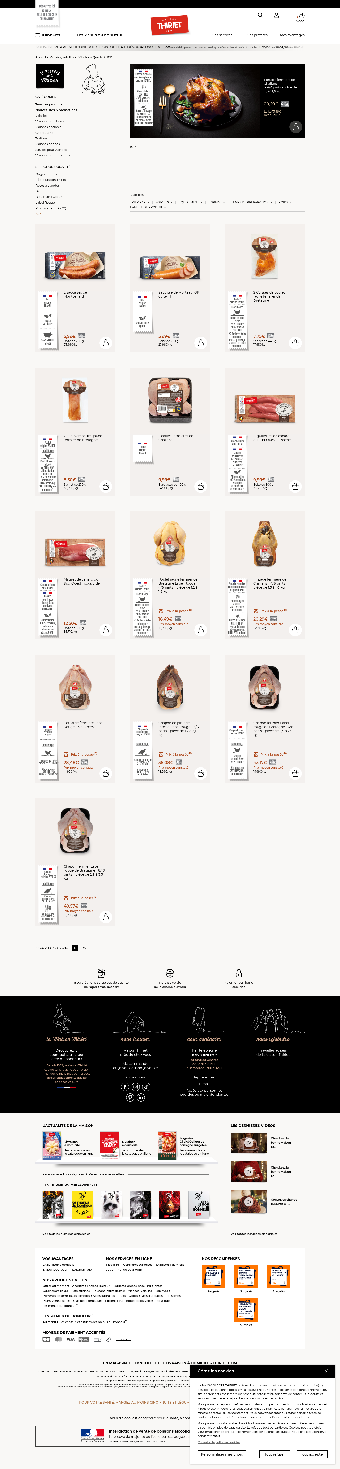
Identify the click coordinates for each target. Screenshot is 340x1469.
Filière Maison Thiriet (50, 180)
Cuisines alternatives (87, 1301)
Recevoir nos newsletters (106, 1174)
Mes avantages (292, 35)
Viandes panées (47, 144)
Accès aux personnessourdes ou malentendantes (204, 1093)
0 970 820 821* (204, 1055)
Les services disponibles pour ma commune (81, 1371)
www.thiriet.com (271, 1385)
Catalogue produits (153, 1371)
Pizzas (158, 1286)
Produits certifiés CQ (50, 208)
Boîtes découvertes (139, 1301)
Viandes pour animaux (52, 155)
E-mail (204, 1084)
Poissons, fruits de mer (109, 1291)
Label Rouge (45, 202)
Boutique (163, 1301)
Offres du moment (56, 1286)
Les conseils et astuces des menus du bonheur (94, 1322)
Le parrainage (82, 1269)
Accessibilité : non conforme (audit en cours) (124, 1376)
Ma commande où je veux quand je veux (135, 1066)
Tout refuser (275, 1454)
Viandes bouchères (50, 121)
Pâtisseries (173, 1296)
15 (75, 948)
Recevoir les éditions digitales (63, 1174)
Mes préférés (257, 35)
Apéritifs (78, 1286)
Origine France (46, 174)
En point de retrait (55, 1269)
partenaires (301, 1385)
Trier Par (138, 202)
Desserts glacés (152, 1296)
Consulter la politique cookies (219, 1442)
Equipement (189, 202)
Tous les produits (49, 104)
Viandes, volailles (62, 57)
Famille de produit (146, 207)
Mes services (222, 35)
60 (84, 948)
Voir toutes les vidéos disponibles (254, 1234)
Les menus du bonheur (99, 35)
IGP (109, 57)
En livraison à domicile (58, 1264)
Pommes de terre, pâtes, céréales (66, 1296)
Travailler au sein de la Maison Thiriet (273, 1052)
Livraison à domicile (170, 1264)
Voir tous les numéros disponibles (66, 1234)
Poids (283, 202)
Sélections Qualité (90, 57)
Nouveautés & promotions (56, 110)
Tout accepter (312, 1454)
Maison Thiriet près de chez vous (135, 1052)
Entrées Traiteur (98, 1286)
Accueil (40, 57)
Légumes (161, 1291)
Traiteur (41, 138)
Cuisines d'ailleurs (55, 1291)
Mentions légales (129, 1371)
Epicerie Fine (114, 1301)
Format (215, 202)
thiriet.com (44, 1371)
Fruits (122, 1296)
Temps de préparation (250, 202)
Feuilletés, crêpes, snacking (131, 1286)
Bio (37, 191)
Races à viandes (47, 185)
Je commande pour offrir (124, 1269)
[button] (276, 16)
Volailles (41, 115)
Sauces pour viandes (51, 150)
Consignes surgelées (137, 1264)
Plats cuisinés (80, 1291)
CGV (113, 1371)
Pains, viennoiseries (56, 1301)
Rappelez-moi (204, 1077)
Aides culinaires (104, 1296)
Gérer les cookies (312, 1423)
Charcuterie (44, 133)
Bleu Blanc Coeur (48, 197)
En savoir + (123, 1339)
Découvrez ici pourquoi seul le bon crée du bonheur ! (67, 1054)
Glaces (133, 1296)
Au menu (49, 1322)
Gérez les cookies (178, 1371)
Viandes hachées (48, 127)
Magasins (112, 1264)
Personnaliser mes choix (222, 1454)
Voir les (162, 202)
